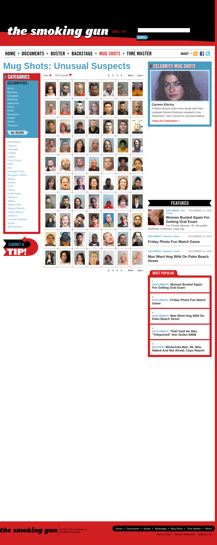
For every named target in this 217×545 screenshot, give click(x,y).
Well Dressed (14, 226)
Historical (12, 99)
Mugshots (109, 53)
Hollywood (13, 103)
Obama (11, 182)
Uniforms (12, 215)
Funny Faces (14, 160)
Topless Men (14, 204)
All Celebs (17, 133)
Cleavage (12, 149)
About (185, 53)
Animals (167, 251)
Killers (10, 107)
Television (12, 125)
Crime (169, 213)
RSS (195, 54)
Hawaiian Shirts (15, 171)
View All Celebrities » (166, 120)
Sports (10, 121)
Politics (11, 118)
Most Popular (163, 272)
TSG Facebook (202, 54)
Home (10, 53)
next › (131, 75)
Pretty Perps (14, 193)
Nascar (11, 179)
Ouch (10, 186)
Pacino (11, 190)
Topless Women (16, 208)
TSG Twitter (208, 54)
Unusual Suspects (17, 219)
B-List (10, 88)
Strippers (12, 197)
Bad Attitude (14, 142)
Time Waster (139, 53)
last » (140, 75)
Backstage (82, 53)
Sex (183, 210)
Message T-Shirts (17, 175)
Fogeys (11, 156)
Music (10, 110)
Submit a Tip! (20, 246)
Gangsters (13, 96)
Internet (167, 236)
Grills (10, 164)
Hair (9, 167)
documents (33, 53)
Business (12, 92)
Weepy (11, 223)
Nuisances (13, 114)
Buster (58, 53)
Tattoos (11, 201)
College (11, 153)
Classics (12, 145)
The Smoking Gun (29, 527)
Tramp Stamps (15, 212)
